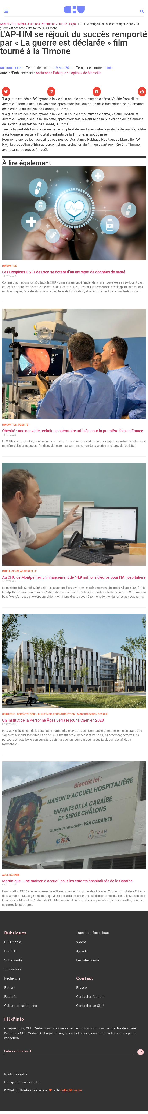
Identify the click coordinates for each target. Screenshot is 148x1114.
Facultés (10, 996)
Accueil (4, 24)
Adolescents (10, 874)
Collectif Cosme (71, 1090)
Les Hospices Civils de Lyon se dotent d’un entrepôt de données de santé (63, 272)
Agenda (82, 951)
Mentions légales (15, 1074)
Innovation (9, 265)
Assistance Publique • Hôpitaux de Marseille (68, 73)
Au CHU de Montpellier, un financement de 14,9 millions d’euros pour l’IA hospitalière (74, 577)
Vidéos (81, 942)
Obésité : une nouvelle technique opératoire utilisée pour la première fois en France (73, 431)
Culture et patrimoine (20, 1005)
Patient (9, 987)
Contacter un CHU (90, 1005)
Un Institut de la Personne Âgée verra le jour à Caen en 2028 (53, 720)
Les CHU (10, 951)
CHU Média (18, 24)
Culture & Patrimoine (41, 24)
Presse (81, 987)
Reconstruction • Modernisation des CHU (80, 714)
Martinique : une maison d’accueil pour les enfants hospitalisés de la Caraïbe (67, 881)
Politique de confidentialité (22, 1082)
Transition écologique (92, 932)
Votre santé (13, 960)
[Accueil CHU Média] (74, 8)
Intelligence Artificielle (19, 571)
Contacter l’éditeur (90, 996)
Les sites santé (87, 960)
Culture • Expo (66, 24)
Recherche (12, 978)
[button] (142, 11)
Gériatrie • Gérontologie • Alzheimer (27, 714)
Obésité (23, 424)
